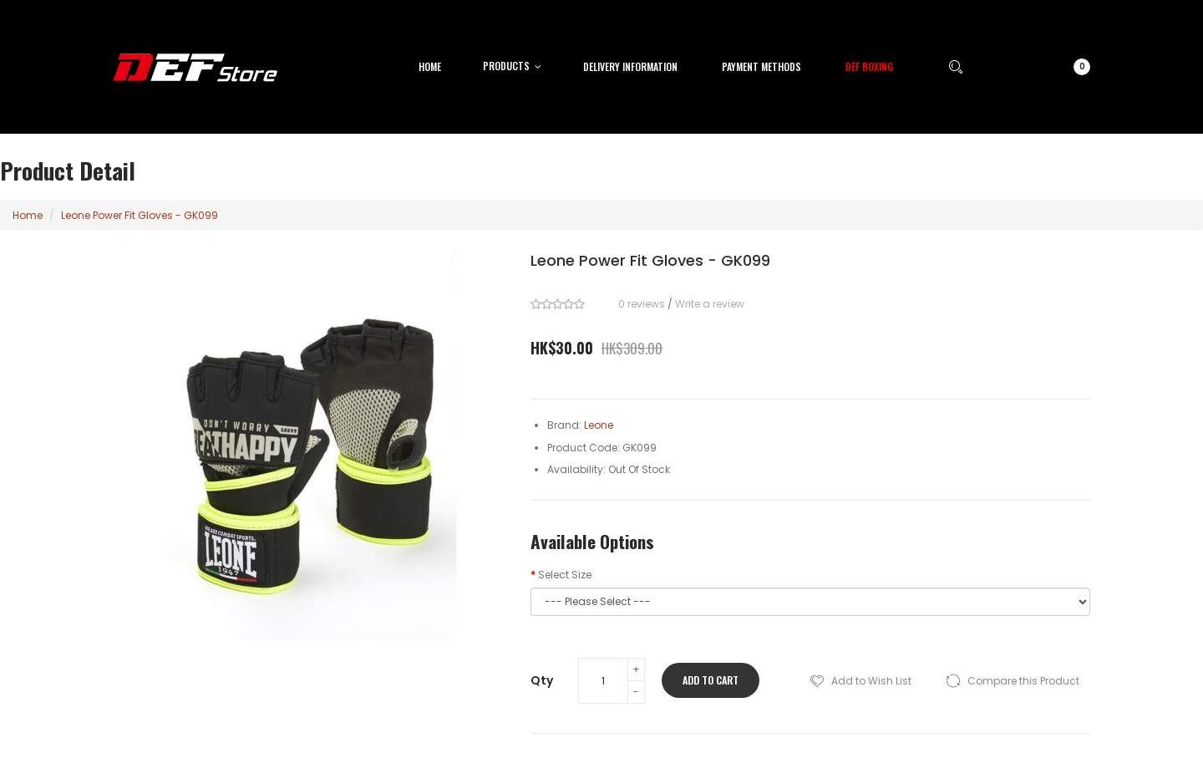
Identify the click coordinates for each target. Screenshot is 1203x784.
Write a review (709, 304)
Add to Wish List (871, 681)
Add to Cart (711, 680)
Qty (541, 680)
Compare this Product (1023, 681)
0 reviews (641, 304)
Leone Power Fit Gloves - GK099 (139, 215)
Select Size (564, 575)
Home (28, 215)
